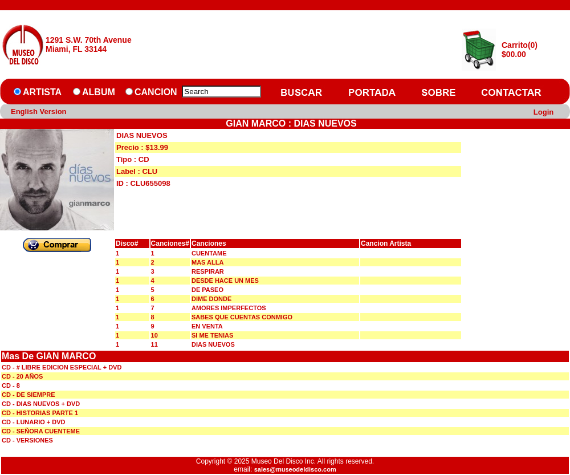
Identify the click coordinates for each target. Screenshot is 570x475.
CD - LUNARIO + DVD (34, 422)
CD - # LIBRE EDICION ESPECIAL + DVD (61, 367)
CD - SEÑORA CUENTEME (41, 431)
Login (543, 112)
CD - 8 (11, 385)
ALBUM (98, 92)
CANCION (156, 92)
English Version (39, 111)
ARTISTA (42, 92)
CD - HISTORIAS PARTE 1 (40, 412)
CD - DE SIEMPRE (28, 394)
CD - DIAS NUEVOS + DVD (41, 403)
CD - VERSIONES (27, 440)
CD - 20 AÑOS (22, 376)
